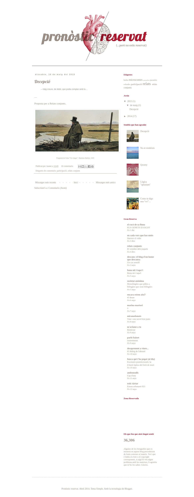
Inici (76, 182)
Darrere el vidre (134, 238)
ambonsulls (132, 373)
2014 (130, 116)
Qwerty (143, 165)
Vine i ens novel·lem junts (138, 319)
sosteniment (132, 340)
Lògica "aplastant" (145, 183)
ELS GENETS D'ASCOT (138, 227)
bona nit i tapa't (135, 270)
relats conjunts (74, 171)
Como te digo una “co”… (146, 200)
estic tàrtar (132, 383)
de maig (134, 105)
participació (62, 171)
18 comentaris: (67, 166)
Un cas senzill (133, 262)
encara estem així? (136, 294)
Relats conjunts (57, 103)
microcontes (135, 79)
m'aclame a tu (134, 327)
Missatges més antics (106, 182)
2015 (130, 101)
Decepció (42, 81)
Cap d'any (131, 375)
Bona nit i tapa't (134, 273)
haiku (126, 80)
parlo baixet (133, 337)
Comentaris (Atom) (57, 188)
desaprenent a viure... (137, 348)
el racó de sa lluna (136, 224)
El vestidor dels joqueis (137, 249)
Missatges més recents (45, 182)
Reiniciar (131, 330)
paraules (146, 80)
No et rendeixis (147, 148)
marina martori (135, 305)
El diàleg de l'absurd (136, 351)
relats (147, 84)
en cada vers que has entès (140, 235)
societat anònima (135, 281)
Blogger (128, 489)
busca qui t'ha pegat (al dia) (141, 359)
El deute (130, 297)
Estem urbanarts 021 (136, 386)
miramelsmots (134, 316)
